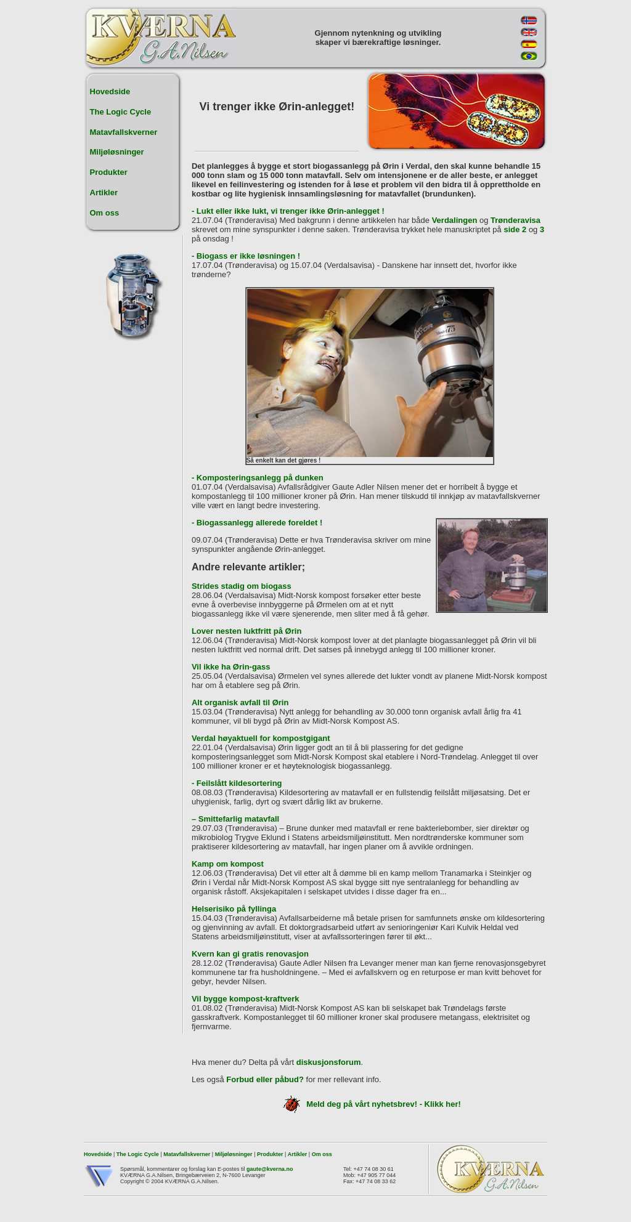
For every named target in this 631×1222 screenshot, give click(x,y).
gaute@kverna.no (269, 1169)
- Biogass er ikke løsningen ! (246, 256)
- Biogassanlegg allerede (239, 522)
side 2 (514, 229)
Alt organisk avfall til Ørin (240, 702)
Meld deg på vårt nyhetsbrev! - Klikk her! (370, 1104)
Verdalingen (455, 220)
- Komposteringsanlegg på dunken (258, 477)
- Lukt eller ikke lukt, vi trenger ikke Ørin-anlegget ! (288, 211)
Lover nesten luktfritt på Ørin (246, 631)
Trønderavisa (515, 220)
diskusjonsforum (328, 1062)
